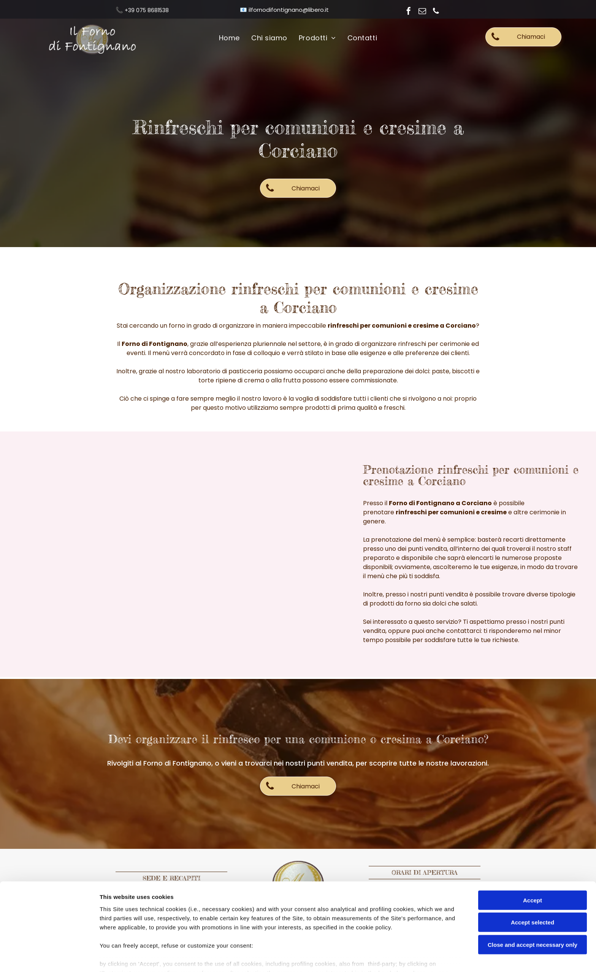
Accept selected (532, 883)
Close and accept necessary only (532, 905)
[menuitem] (229, 38)
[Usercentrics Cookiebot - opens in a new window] (49, 957)
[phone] (436, 12)
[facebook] (408, 12)
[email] (422, 12)
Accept (532, 861)
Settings (386, 957)
